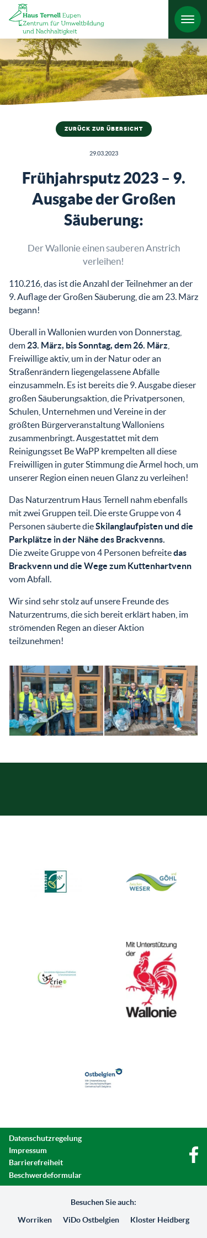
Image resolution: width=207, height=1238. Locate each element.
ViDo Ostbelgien (91, 1219)
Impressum (28, 1150)
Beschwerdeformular (45, 1175)
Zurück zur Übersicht (104, 129)
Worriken (35, 1219)
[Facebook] (193, 1160)
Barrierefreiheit (36, 1162)
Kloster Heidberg (159, 1219)
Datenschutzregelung (45, 1138)
